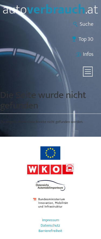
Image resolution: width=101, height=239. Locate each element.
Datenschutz (50, 225)
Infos (88, 54)
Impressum (50, 220)
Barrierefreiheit (50, 231)
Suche (86, 24)
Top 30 (86, 39)
